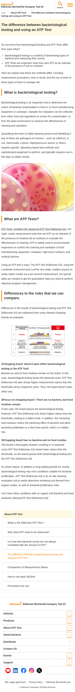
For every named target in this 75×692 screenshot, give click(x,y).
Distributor (9, 641)
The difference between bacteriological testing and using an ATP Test (35, 556)
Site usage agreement (15, 682)
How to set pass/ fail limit (21, 576)
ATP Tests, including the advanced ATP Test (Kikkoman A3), (34, 229)
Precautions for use (18, 585)
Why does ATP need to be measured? (28, 532)
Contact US (10, 648)
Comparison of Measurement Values (28, 567)
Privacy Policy (35, 682)
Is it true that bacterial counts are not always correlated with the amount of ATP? (32, 543)
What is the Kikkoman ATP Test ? (26, 522)
